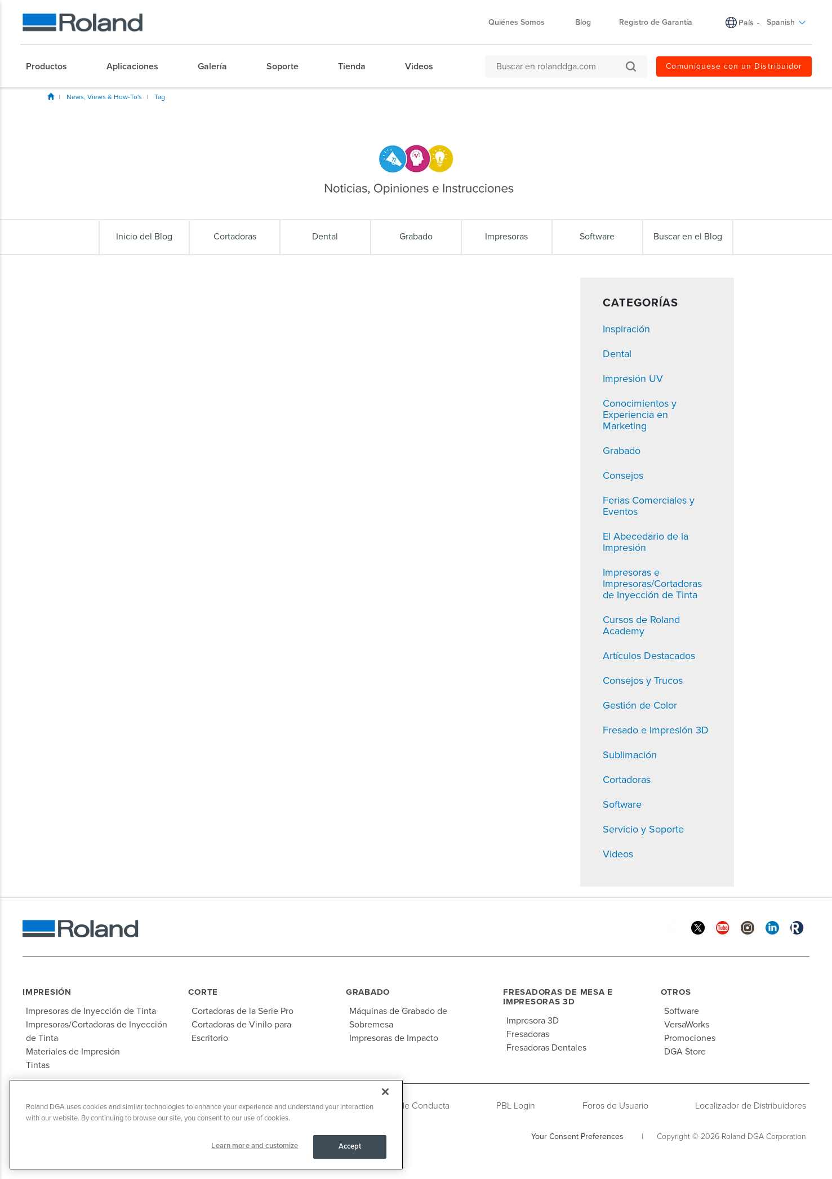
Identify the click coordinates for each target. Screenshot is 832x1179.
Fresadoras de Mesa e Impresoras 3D (558, 997)
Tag (159, 97)
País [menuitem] (746, 23)
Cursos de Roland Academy (641, 625)
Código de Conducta (409, 1105)
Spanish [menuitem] (786, 22)
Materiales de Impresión (73, 1051)
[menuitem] (52, 66)
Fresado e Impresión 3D (656, 730)
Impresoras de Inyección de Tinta (91, 1011)
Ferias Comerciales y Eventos (649, 506)
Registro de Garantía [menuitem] (655, 22)
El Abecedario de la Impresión (645, 542)
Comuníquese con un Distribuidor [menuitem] (734, 66)
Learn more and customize (254, 1145)
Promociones (689, 1038)
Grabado (621, 450)
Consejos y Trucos (643, 680)
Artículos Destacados (649, 655)
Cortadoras (627, 779)
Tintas (38, 1065)
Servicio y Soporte (643, 829)
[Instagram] (747, 927)
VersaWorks (686, 1024)
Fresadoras (527, 1034)
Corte (203, 992)
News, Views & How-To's (104, 97)
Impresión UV (633, 378)
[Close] (385, 1091)
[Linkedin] (772, 927)
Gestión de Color (640, 705)
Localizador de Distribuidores (750, 1105)
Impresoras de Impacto (393, 1038)
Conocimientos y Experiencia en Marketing (640, 414)
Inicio (50, 96)
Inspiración (626, 329)
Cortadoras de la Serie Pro (242, 1011)
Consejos (623, 475)
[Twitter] (698, 927)
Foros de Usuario (615, 1105)
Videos (618, 854)
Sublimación (630, 755)
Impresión (47, 992)
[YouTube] (722, 927)
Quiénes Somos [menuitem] (522, 22)
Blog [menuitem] (583, 22)
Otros (676, 992)
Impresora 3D (532, 1020)
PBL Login (515, 1105)
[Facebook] (673, 927)
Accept (350, 1146)
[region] (206, 1124)
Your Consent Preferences (577, 1136)
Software (622, 804)
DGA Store (685, 1051)
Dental (617, 354)
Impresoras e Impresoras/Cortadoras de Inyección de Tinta (652, 583)
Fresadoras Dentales (546, 1047)
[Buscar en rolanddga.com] (560, 66)
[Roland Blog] (797, 927)
